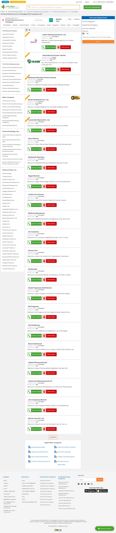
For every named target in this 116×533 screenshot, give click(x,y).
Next (98, 42)
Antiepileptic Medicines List (10, 209)
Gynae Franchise (7, 49)
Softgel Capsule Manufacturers (66, 490)
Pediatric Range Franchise (9, 58)
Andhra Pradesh (24, 25)
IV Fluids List (5, 221)
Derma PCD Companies (46, 496)
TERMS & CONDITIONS (9, 491)
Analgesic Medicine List (9, 191)
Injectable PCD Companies (47, 483)
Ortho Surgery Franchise (9, 55)
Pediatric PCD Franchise (46, 499)
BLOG (23, 480)
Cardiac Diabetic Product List (10, 254)
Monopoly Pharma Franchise (47, 488)
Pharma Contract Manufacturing (11, 107)
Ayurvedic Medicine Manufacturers (64, 487)
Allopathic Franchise (8, 37)
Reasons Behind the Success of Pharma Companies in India (11, 163)
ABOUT (5, 480)
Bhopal (63, 25)
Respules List (6, 203)
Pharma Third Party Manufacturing (12, 67)
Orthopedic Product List (9, 239)
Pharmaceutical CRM (18, 2)
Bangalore (55, 25)
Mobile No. (85, 31)
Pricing (6, 2)
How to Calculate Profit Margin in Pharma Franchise (11, 145)
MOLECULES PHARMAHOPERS (29, 502)
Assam (33, 25)
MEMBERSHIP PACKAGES (10, 499)
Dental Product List (7, 236)
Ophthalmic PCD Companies (47, 486)
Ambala (15, 25)
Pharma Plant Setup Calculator (9, 511)
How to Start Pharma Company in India (11, 136)
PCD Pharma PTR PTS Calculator (9, 502)
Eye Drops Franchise (45, 480)
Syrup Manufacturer (8, 85)
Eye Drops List (6, 227)
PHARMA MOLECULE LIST (28, 488)
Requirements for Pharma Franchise (9, 155)
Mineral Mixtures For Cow (9, 218)
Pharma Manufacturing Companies (12, 113)
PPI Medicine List (7, 197)
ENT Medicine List (7, 194)
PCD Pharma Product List (9, 230)
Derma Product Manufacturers (66, 497)
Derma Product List (7, 233)
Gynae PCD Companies (46, 491)
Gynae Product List (7, 242)
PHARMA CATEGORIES (27, 486)
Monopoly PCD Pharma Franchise (12, 110)
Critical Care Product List (9, 245)
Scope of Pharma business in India (12, 159)
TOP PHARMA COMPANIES (28, 491)
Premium (76, 19)
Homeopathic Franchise (9, 40)
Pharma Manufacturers (64, 505)
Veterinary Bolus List (8, 215)
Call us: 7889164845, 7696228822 (103, 2)
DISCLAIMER (7, 494)
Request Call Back (104, 528)
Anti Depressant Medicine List (10, 182)
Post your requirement (92, 7)
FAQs (23, 496)
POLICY (5, 488)
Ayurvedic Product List (8, 248)
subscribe (99, 479)
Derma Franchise (7, 46)
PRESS (23, 499)
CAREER (5, 486)
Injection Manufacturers (65, 503)
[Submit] (29, 7)
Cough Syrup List (7, 176)
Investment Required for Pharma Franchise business (11, 150)
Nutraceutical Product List (9, 266)
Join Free (78, 2)
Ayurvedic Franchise (8, 34)
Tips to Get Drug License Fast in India (11, 140)
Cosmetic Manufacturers (65, 500)
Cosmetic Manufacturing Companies (9, 116)
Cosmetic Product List (8, 269)
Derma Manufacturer (8, 76)
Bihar (68, 25)
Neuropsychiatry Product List (10, 257)
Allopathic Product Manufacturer (11, 73)
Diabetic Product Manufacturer (11, 82)
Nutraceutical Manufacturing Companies (10, 121)
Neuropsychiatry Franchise (10, 52)
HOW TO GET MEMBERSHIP (29, 483)
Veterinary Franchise (8, 43)
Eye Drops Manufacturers (9, 125)
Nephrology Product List (9, 260)
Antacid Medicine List (8, 200)
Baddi (48, 25)
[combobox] (53, 7)
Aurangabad (41, 25)
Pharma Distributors (45, 504)
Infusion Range (6, 173)
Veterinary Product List (8, 251)
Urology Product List (8, 263)
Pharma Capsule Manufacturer (11, 91)
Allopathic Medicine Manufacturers (64, 494)
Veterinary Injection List (9, 212)
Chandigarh (75, 25)
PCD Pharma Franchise (8, 101)
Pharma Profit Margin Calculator (10, 507)
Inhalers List (5, 206)
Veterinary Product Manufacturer (11, 79)
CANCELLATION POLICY (9, 496)
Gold (69, 19)
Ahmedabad (7, 25)
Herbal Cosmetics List (8, 179)
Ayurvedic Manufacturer (9, 70)
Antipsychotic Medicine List (10, 185)
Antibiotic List (6, 224)
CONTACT (6, 483)
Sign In (87, 2)
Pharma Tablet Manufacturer (10, 88)
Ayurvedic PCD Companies (47, 502)
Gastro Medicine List (8, 188)
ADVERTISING (25, 494)
